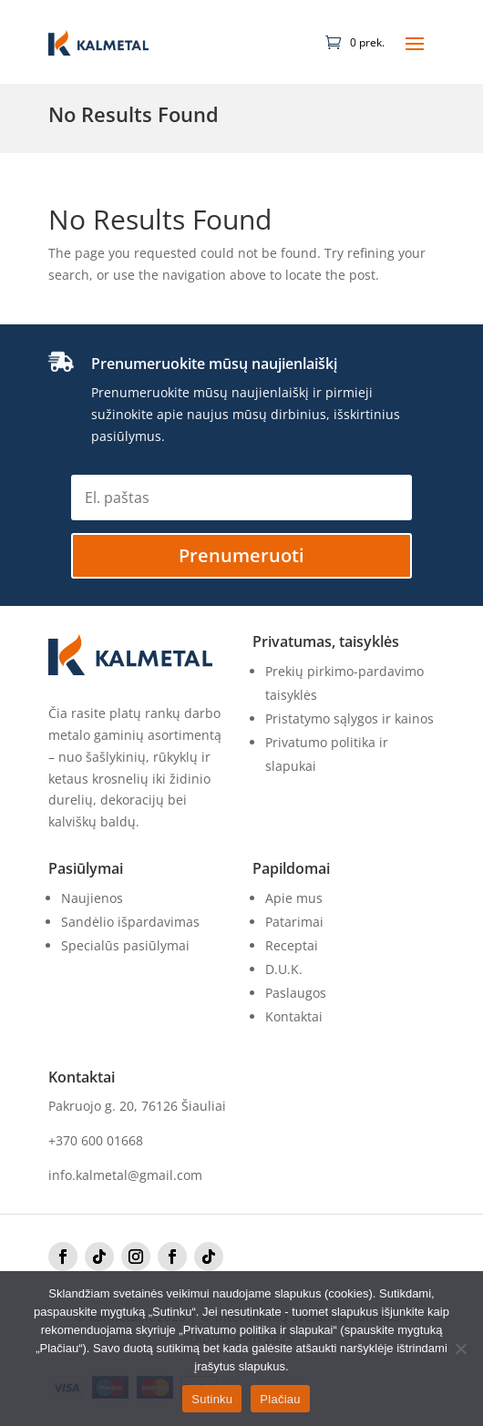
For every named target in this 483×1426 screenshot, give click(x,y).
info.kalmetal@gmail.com (125, 1175)
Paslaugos (295, 992)
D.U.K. (284, 969)
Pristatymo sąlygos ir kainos (349, 718)
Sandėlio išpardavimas (130, 921)
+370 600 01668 (95, 1140)
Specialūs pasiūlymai (125, 945)
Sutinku (211, 1399)
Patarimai (294, 921)
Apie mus (294, 898)
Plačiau (280, 1399)
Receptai (291, 945)
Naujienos (92, 898)
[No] (460, 1348)
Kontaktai (294, 1016)
